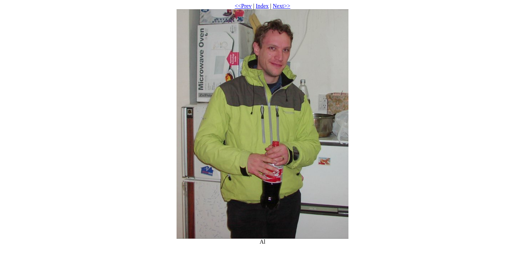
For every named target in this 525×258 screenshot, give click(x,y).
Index (262, 6)
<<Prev (243, 6)
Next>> (281, 6)
